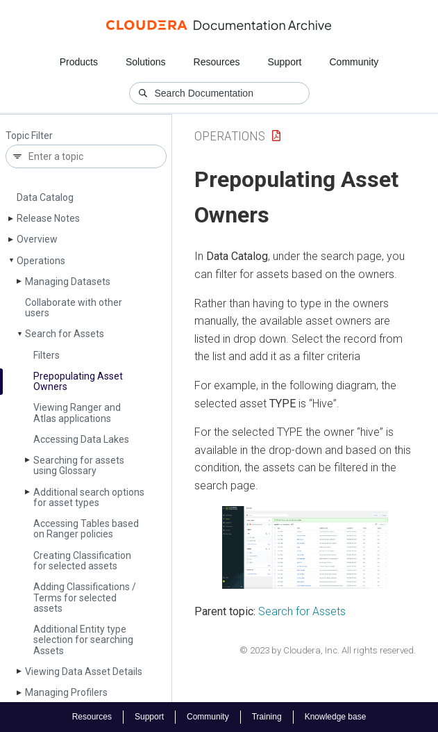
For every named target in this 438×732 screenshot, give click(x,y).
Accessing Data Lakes (81, 439)
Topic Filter (29, 136)
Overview (37, 239)
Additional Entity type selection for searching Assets (83, 640)
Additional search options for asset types (88, 497)
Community (354, 61)
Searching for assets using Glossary (78, 465)
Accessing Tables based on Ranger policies (86, 528)
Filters (46, 355)
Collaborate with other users (73, 307)
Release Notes (48, 218)
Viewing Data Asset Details (83, 671)
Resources (217, 61)
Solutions (146, 61)
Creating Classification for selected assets (82, 560)
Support (284, 61)
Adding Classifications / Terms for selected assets (84, 597)
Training (267, 717)
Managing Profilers (66, 692)
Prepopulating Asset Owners (78, 381)
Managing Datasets (67, 281)
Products (79, 61)
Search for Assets (64, 333)
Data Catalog (45, 197)
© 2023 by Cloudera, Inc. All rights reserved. (327, 650)
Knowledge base (336, 717)
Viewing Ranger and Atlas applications (77, 412)
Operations (41, 260)
